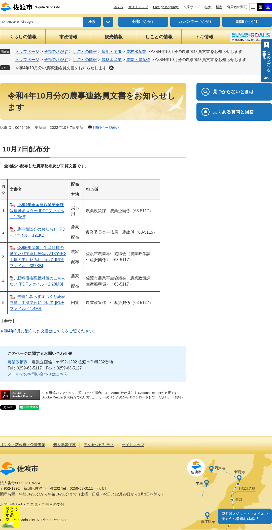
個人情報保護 (64, 445)
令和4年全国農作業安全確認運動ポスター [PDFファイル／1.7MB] (37, 211)
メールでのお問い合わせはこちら (38, 374)
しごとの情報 (159, 36)
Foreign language (166, 7)
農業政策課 (18, 362)
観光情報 (114, 36)
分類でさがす (56, 51)
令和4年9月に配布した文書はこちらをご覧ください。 (48, 331)
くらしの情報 (23, 36)
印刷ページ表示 (106, 127)
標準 (219, 7)
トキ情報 (204, 36)
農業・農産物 (138, 59)
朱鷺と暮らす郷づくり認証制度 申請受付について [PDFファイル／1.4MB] (37, 302)
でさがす (143, 21)
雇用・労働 (111, 51)
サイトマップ (138, 7)
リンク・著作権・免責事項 (22, 445)
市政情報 (68, 36)
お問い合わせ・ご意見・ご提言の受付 (32, 504)
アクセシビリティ (99, 445)
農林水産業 (136, 51)
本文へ (118, 7)
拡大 (208, 7)
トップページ (27, 51)
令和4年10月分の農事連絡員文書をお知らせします (61, 68)
